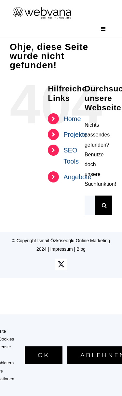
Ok (43, 355)
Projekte (75, 134)
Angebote (77, 177)
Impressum (61, 249)
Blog (81, 249)
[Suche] (104, 205)
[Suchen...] (90, 205)
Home (72, 118)
